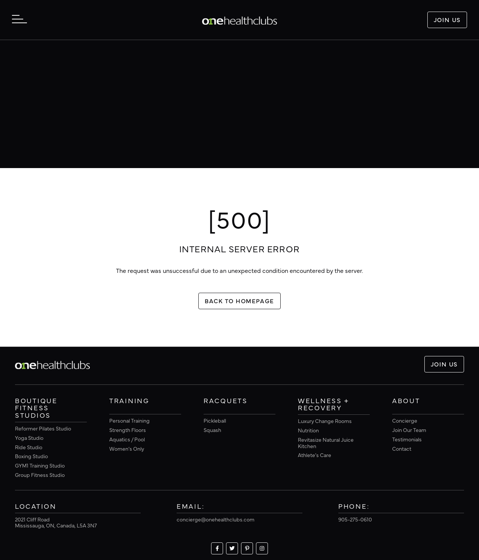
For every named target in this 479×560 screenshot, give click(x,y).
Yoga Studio (29, 437)
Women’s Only (126, 448)
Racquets (226, 401)
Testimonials (407, 439)
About (406, 401)
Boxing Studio (31, 456)
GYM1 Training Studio (40, 465)
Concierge (404, 420)
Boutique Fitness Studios (36, 408)
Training (129, 401)
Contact (401, 448)
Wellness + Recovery (323, 405)
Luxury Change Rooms (325, 420)
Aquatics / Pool (127, 439)
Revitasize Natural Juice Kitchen (326, 443)
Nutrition (308, 430)
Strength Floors (127, 429)
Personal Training (129, 420)
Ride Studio (28, 447)
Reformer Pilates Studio (43, 428)
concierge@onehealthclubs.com (215, 519)
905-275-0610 (355, 519)
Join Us (447, 19)
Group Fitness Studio (40, 474)
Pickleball (215, 420)
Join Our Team (409, 429)
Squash (212, 429)
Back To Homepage (239, 300)
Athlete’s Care (314, 455)
